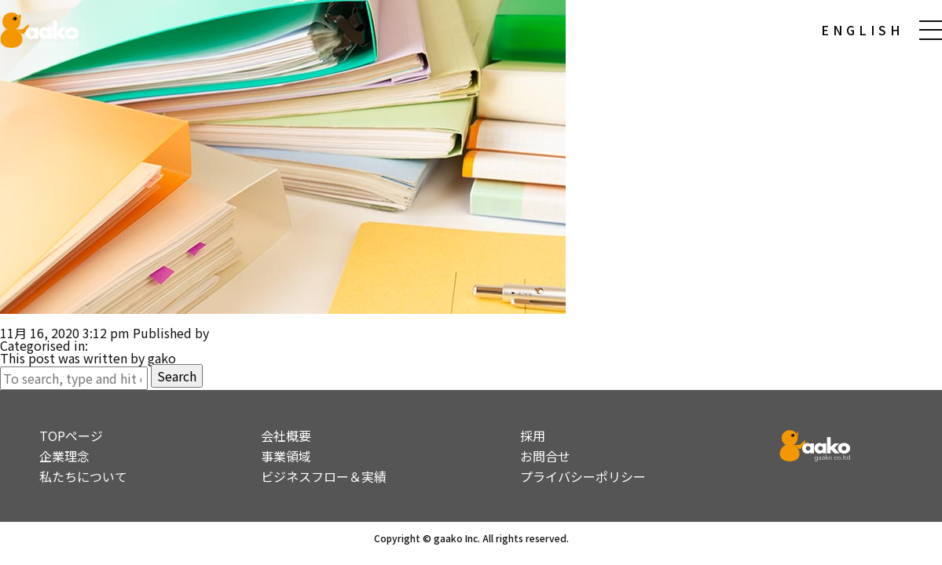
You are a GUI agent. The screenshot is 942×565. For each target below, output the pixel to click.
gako (226, 332)
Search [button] (176, 375)
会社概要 (286, 435)
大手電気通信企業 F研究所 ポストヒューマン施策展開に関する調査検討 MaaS (229, 320)
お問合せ (545, 456)
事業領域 (286, 456)
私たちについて (83, 476)
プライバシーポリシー (583, 476)
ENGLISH (862, 30)
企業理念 (64, 456)
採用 (532, 435)
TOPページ (71, 435)
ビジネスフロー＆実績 (324, 476)
